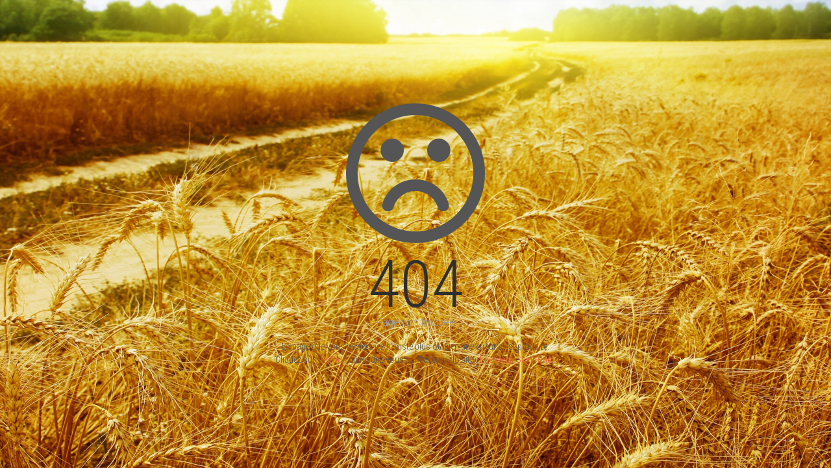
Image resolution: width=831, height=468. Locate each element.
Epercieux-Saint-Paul (517, 359)
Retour (332, 359)
